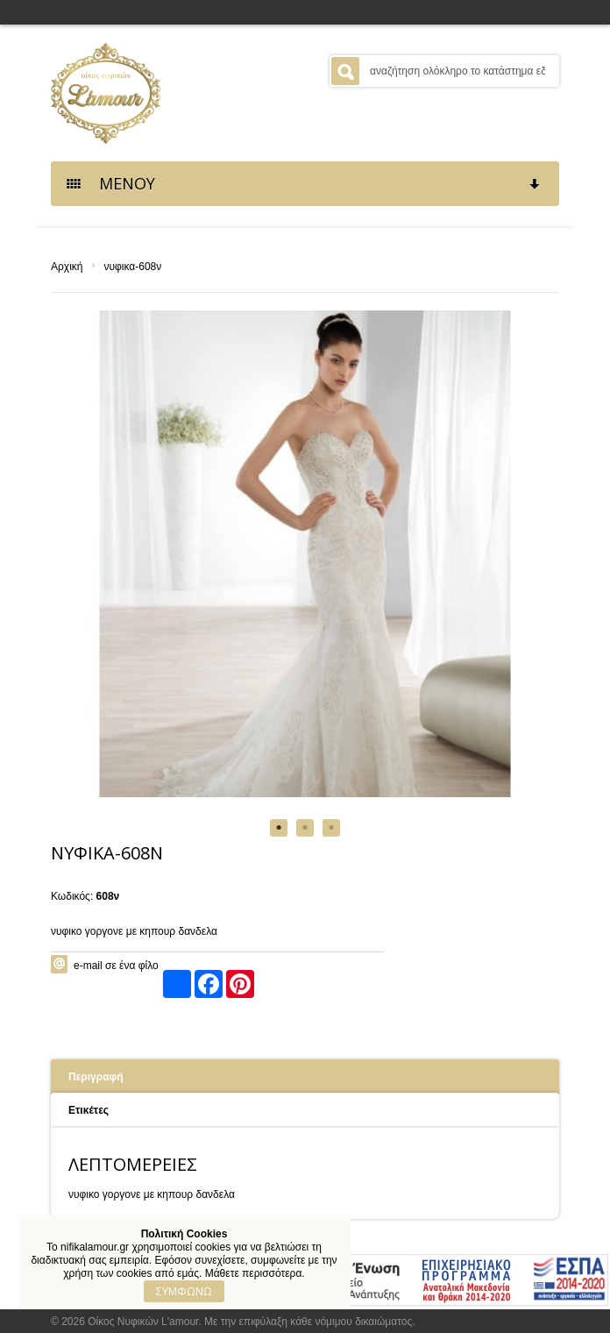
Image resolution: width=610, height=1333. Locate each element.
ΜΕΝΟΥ (304, 183)
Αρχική (66, 266)
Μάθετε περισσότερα (253, 1273)
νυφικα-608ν (132, 266)
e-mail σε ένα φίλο (116, 965)
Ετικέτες (88, 1110)
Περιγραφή (96, 1077)
